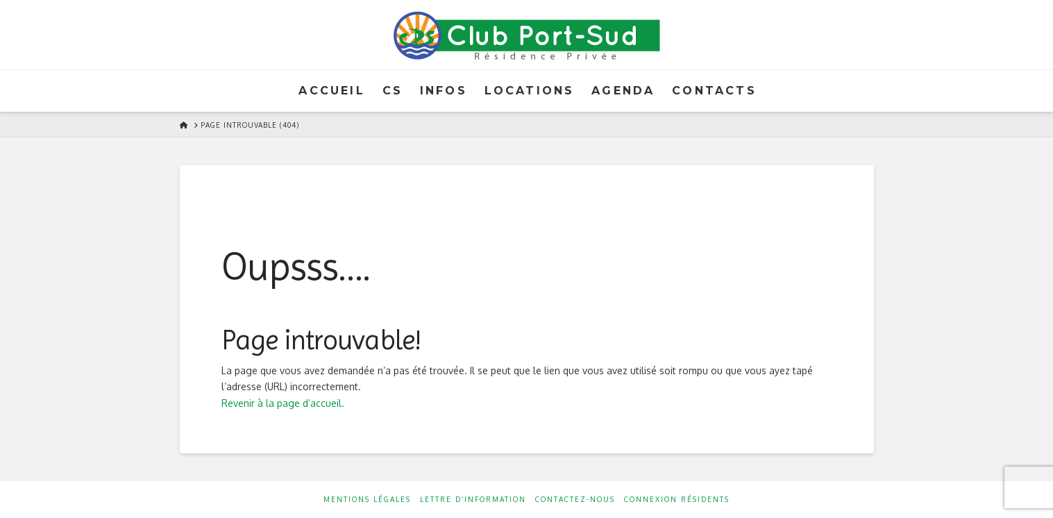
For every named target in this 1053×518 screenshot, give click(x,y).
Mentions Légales (367, 499)
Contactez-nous (575, 499)
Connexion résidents (677, 499)
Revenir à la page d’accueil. (282, 403)
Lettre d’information (473, 499)
